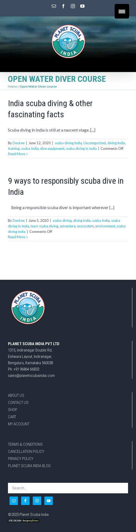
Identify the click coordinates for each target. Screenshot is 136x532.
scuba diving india (68, 143)
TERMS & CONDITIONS (25, 444)
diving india (116, 143)
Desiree (19, 143)
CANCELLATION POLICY (26, 451)
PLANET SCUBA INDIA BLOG (29, 465)
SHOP (12, 409)
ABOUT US (16, 395)
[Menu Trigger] (122, 11)
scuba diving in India (81, 148)
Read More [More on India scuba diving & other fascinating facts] (16, 154)
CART (12, 416)
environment (105, 226)
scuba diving (62, 220)
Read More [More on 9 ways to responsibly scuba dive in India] (16, 237)
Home (12, 86)
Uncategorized (94, 143)
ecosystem (85, 226)
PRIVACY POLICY (20, 458)
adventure (68, 226)
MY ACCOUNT (18, 424)
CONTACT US (18, 402)
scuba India (30, 148)
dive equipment (52, 148)
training (14, 148)
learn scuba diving (44, 226)
